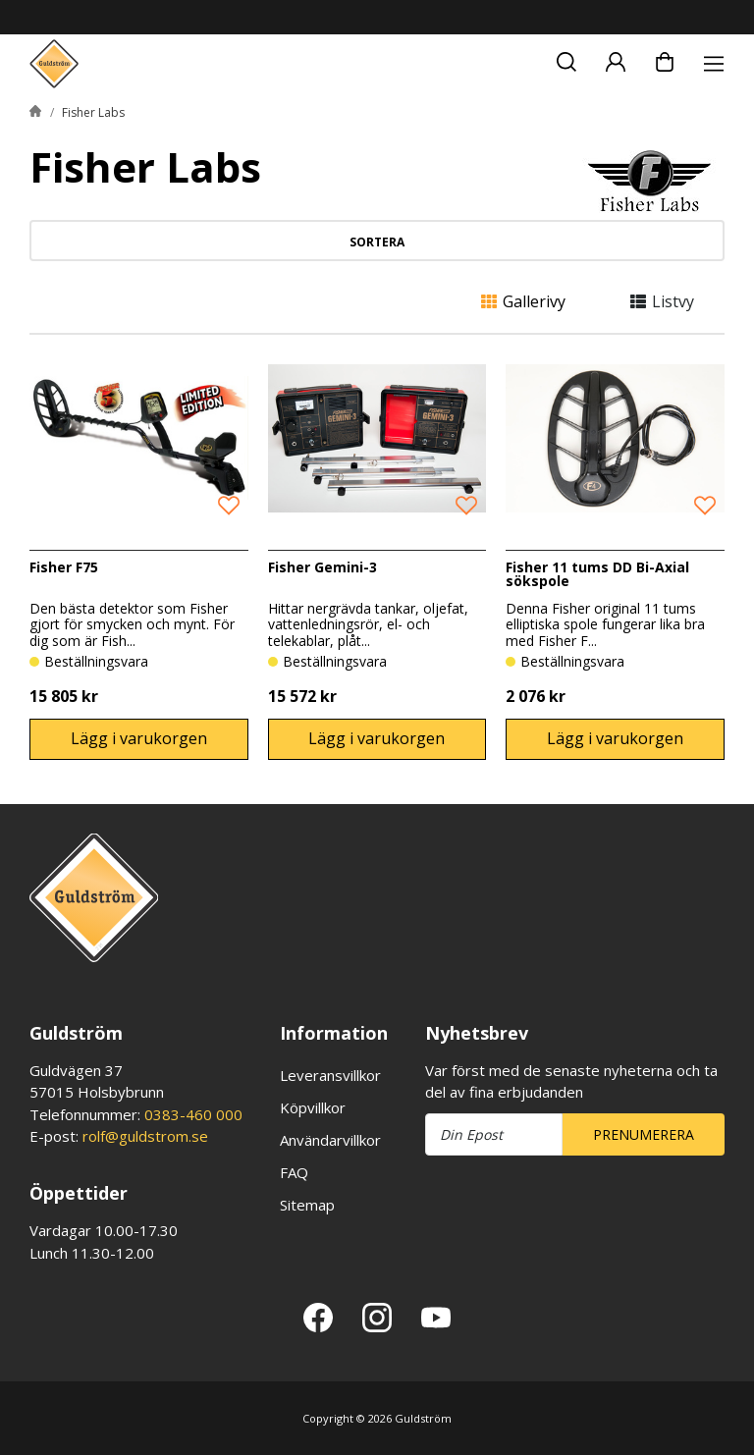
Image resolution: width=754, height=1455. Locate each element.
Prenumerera (643, 1134)
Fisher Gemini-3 (322, 567)
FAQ (294, 1172)
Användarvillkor (330, 1140)
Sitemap (307, 1204)
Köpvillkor (313, 1107)
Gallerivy (523, 301)
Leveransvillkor (330, 1075)
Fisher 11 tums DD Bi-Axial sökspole (597, 574)
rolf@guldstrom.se (145, 1136)
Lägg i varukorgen (139, 738)
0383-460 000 (193, 1114)
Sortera (377, 242)
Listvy (662, 301)
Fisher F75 (63, 567)
